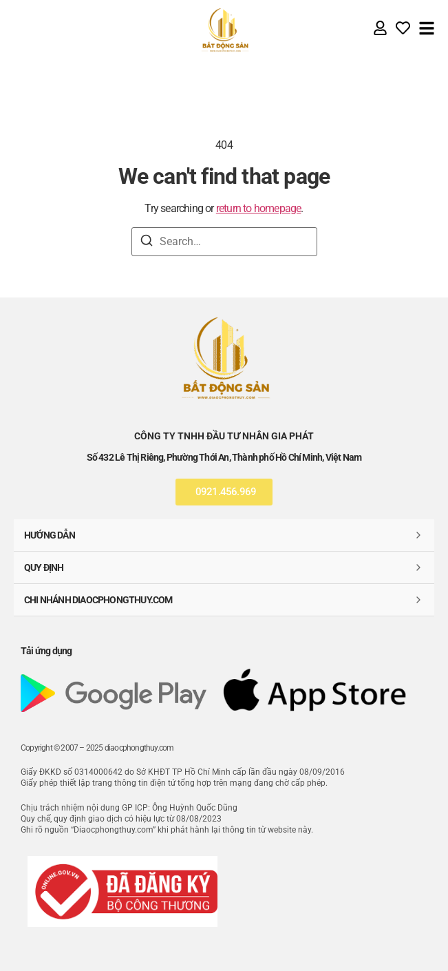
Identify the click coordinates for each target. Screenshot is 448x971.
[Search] (146, 243)
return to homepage (258, 208)
